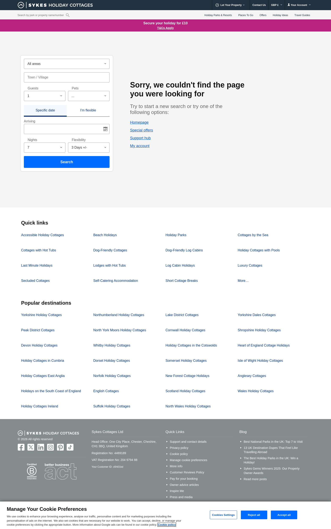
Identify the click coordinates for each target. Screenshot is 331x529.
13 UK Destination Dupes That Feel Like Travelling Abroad (271, 450)
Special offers (141, 130)
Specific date (45, 110)
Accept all (284, 514)
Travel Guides (302, 15)
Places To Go (245, 15)
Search (66, 162)
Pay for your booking (184, 478)
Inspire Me (177, 491)
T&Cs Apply (165, 28)
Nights (32, 140)
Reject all (254, 514)
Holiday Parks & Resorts (218, 15)
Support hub (140, 138)
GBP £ (276, 5)
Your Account (299, 5)
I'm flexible (88, 110)
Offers (263, 15)
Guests (33, 88)
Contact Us (259, 5)
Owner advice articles (184, 485)
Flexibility (79, 140)
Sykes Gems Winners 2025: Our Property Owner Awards (272, 470)
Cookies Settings (223, 514)
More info (176, 466)
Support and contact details (188, 441)
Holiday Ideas (280, 15)
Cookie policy (179, 454)
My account (139, 146)
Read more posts (255, 479)
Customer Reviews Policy (187, 472)
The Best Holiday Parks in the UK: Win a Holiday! (271, 460)
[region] (165, 515)
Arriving (29, 121)
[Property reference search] (67, 15)
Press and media (181, 497)
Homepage (139, 122)
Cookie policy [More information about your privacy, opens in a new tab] (167, 524)
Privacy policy (179, 448)
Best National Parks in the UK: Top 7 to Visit (273, 441)
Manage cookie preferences (188, 460)
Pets (75, 88)
